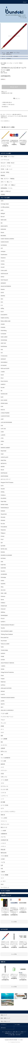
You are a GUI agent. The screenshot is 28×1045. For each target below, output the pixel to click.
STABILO (16, 56)
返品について (4, 91)
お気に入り (16, 98)
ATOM (19, 1034)
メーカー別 (9, 56)
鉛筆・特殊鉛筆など (7, 54)
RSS (17, 1034)
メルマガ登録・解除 (11, 1034)
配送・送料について (16, 1031)
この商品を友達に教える (6, 102)
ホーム (3, 52)
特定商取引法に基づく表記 (6, 93)
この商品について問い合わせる (7, 104)
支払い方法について (8, 1031)
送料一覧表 (3, 893)
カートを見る (17, 1024)
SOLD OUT (14, 87)
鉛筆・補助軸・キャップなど (13, 52)
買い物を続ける (4, 106)
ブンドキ (9, 1042)
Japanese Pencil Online (15, 1042)
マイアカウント (3, 1024)
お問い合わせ (3, 1027)
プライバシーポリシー (19, 1033)
